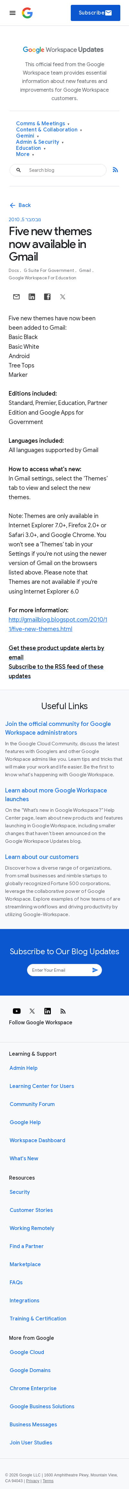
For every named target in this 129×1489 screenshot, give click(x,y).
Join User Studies (31, 1443)
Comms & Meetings (43, 124)
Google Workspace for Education (43, 278)
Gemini (27, 136)
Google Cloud (27, 1352)
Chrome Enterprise (33, 1388)
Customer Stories (31, 1210)
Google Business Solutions (42, 1406)
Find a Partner (27, 1246)
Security (20, 1192)
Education (31, 148)
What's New (24, 1158)
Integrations (24, 1301)
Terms (48, 1481)
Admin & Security (40, 142)
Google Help (25, 1122)
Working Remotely (32, 1228)
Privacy (32, 1481)
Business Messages (33, 1425)
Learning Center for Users (42, 1086)
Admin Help (24, 1068)
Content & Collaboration (49, 130)
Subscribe (96, 13)
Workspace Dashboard (37, 1140)
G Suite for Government (49, 270)
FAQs (16, 1282)
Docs (14, 270)
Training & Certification (38, 1319)
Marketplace (25, 1264)
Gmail (85, 270)
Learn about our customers (42, 857)
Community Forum (32, 1104)
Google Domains (30, 1370)
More (25, 154)
